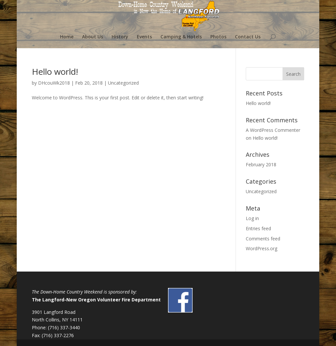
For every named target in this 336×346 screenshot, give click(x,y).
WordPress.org (261, 248)
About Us (92, 37)
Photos (218, 37)
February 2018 (261, 164)
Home (67, 37)
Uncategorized (123, 83)
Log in (252, 218)
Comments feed (263, 238)
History (120, 37)
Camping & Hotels (181, 37)
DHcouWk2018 (54, 83)
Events (144, 37)
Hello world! (55, 71)
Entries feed (258, 228)
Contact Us (248, 37)
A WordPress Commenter (273, 130)
